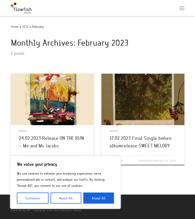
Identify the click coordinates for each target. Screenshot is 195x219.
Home (15, 26)
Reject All (65, 198)
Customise (32, 198)
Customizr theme (70, 210)
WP (28, 210)
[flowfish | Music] (21, 7)
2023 (25, 26)
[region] (65, 182)
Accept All (98, 198)
